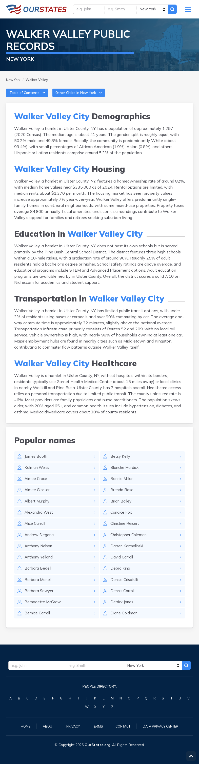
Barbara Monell (39, 589)
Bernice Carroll (38, 624)
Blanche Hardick (125, 472)
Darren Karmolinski (128, 554)
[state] (151, 10)
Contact (122, 726)
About (44, 726)
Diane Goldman (124, 624)
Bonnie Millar (122, 484)
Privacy (70, 726)
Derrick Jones (122, 612)
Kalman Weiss (38, 472)
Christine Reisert (126, 530)
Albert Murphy (38, 507)
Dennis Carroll (123, 600)
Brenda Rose (122, 495)
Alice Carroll (36, 530)
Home (21, 726)
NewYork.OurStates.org (36, 10)
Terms (96, 726)
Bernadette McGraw (43, 612)
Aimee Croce (36, 484)
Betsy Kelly (120, 461)
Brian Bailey (121, 507)
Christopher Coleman (130, 542)
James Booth (36, 461)
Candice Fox (121, 519)
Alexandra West (40, 519)
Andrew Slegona (40, 542)
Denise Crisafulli (125, 589)
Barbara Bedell (38, 577)
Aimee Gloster (38, 495)
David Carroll (122, 565)
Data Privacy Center (163, 726)
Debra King (120, 577)
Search (172, 10)
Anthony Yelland (40, 565)
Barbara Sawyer (39, 600)
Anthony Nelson (40, 554)
